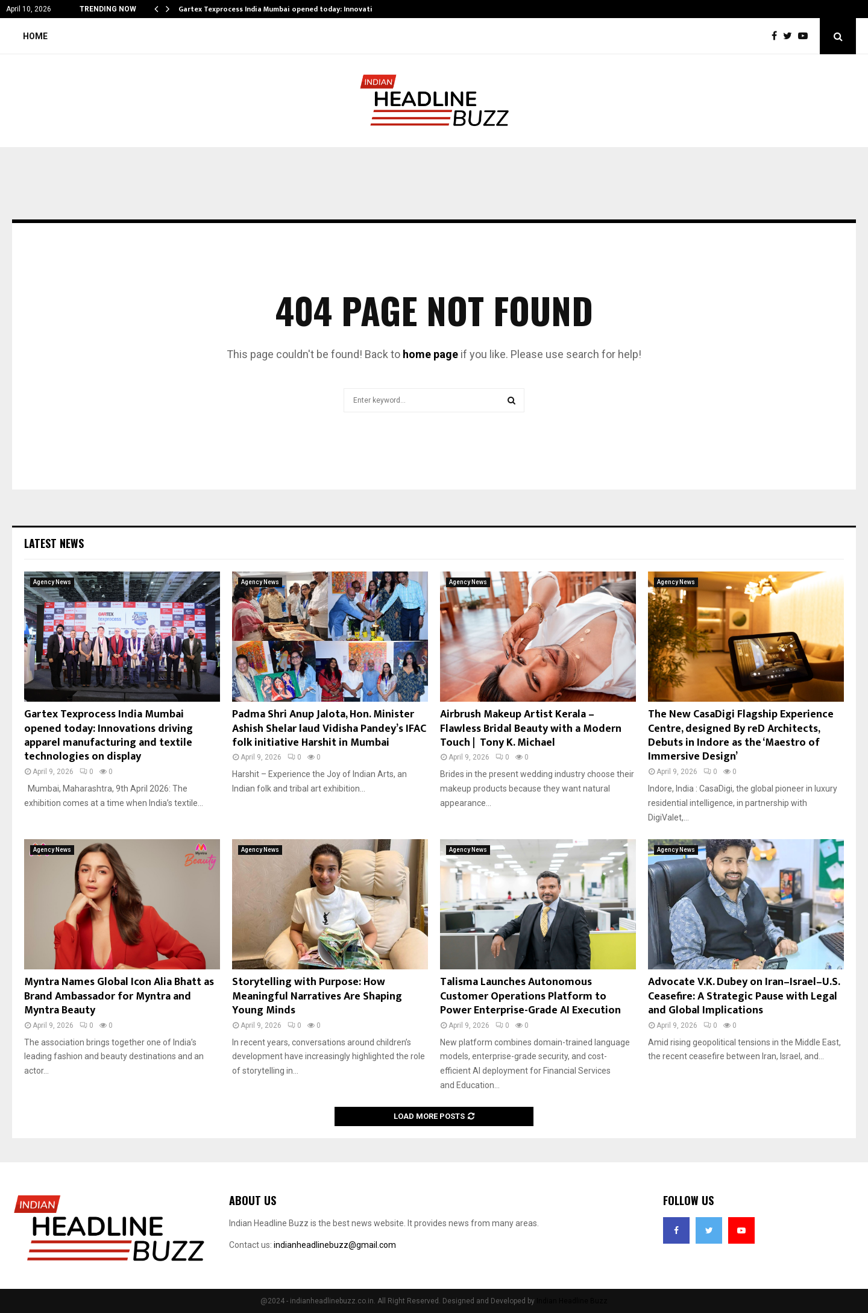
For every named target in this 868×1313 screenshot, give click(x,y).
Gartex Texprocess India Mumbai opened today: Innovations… (284, 9)
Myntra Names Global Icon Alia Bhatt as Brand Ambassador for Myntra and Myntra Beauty (119, 996)
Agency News (52, 582)
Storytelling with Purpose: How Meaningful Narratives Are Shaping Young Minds (317, 996)
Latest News (54, 543)
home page (430, 354)
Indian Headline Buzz (572, 1301)
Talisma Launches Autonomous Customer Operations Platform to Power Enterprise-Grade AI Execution (530, 996)
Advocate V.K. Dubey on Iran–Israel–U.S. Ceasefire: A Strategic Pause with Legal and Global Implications (744, 996)
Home (35, 36)
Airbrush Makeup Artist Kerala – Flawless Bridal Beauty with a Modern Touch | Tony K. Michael (530, 728)
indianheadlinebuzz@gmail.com (335, 1245)
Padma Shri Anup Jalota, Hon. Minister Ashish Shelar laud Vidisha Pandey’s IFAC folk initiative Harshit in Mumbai (329, 728)
